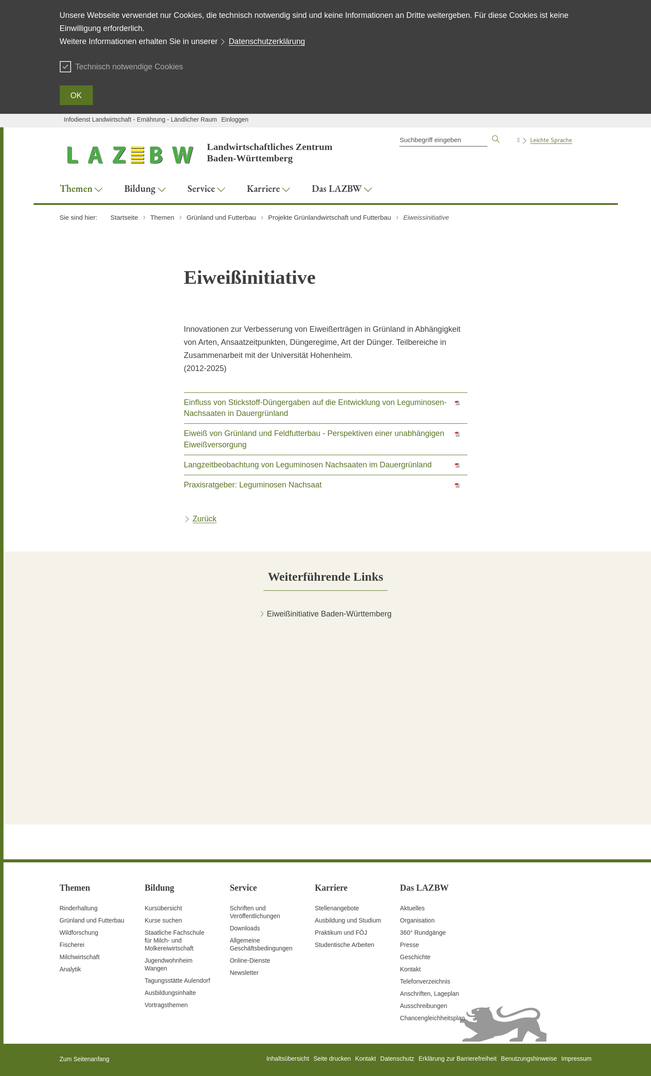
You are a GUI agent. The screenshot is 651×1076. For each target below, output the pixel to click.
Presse (409, 944)
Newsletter (244, 972)
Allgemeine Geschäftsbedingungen (261, 944)
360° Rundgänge (423, 932)
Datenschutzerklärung (266, 41)
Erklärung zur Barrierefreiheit (458, 1058)
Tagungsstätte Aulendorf (177, 980)
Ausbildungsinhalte (170, 992)
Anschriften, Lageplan (429, 993)
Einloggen (234, 119)
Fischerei (72, 944)
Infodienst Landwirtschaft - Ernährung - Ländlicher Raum (140, 119)
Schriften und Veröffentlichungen (255, 912)
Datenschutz (397, 1058)
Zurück (205, 518)
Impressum (576, 1058)
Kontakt (410, 969)
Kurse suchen (163, 920)
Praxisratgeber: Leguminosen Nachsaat (253, 484)
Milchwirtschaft (80, 956)
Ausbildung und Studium (348, 920)
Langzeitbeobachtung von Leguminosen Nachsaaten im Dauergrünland (308, 464)
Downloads (245, 928)
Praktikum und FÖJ (341, 932)
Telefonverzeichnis (425, 981)
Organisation (417, 920)
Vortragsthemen (166, 1004)
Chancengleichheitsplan (432, 1018)
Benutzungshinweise (529, 1058)
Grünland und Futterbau (92, 920)
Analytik (70, 969)
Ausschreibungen (423, 1005)
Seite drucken (332, 1058)
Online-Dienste (250, 960)
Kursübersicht (163, 908)
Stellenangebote (337, 908)
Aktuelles (412, 908)
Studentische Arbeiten (344, 944)
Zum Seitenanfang (84, 1059)
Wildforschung (79, 932)
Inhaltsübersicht (287, 1058)
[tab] (325, 577)
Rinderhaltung (79, 908)
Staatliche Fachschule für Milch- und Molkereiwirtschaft (175, 940)
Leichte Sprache (551, 140)
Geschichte (415, 956)
